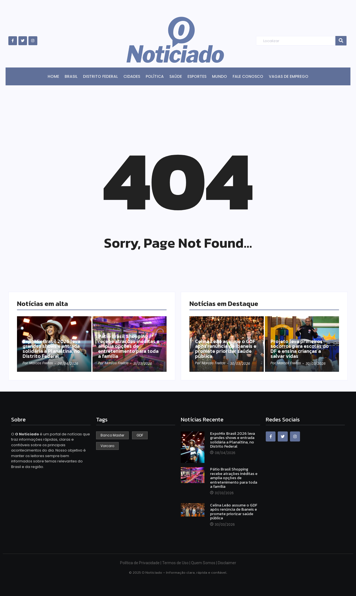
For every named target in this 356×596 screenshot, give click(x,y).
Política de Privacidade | (141, 563)
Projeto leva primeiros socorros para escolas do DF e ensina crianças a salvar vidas (299, 349)
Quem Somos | (204, 563)
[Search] (295, 41)
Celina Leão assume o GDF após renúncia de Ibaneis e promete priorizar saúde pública (226, 349)
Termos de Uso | (176, 563)
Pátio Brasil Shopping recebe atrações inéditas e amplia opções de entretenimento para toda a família (129, 346)
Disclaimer (227, 563)
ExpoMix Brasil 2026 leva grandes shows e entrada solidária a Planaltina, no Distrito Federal (52, 349)
